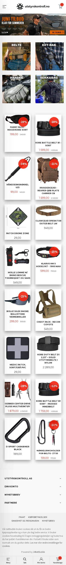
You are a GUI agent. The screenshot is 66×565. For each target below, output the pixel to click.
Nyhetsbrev (48, 520)
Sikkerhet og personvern (25, 520)
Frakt (22, 517)
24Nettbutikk (39, 551)
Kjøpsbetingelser (37, 517)
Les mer (33, 542)
